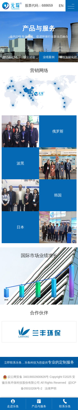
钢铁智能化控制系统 (68, 62)
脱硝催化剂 (9, 57)
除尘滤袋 (29, 57)
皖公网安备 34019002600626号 (26, 376)
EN (61, 5)
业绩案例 (48, 57)
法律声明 (50, 388)
